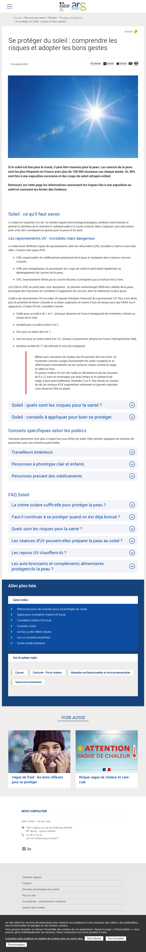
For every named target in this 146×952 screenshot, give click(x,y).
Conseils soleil (26, 626)
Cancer (19, 672)
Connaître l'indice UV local (34, 620)
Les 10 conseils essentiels (33, 637)
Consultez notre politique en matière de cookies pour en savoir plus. (44, 938)
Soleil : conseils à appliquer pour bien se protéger (62, 417)
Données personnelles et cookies (41, 889)
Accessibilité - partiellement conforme (44, 901)
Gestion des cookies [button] (33, 907)
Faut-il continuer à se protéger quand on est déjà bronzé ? (66, 517)
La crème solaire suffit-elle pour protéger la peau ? (59, 505)
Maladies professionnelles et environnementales (100, 672)
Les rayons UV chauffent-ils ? (39, 552)
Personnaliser (16, 944)
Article (129, 31)
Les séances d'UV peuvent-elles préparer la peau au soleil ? (67, 540)
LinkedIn (29, 849)
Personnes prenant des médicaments (47, 476)
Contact (26, 883)
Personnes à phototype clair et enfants (48, 464)
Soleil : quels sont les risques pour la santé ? (57, 405)
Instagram (24, 849)
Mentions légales (32, 877)
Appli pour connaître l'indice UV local (41, 614)
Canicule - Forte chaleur (47, 672)
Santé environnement (28, 682)
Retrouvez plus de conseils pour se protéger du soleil (52, 609)
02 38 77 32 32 (34, 834)
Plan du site (29, 895)
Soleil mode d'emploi (31, 643)
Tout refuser (94, 938)
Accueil (17, 17)
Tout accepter (116, 938)
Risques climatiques (71, 17)
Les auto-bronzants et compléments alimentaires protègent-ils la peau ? (58, 566)
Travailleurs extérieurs (32, 452)
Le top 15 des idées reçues (34, 631)
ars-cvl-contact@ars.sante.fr (42, 838)
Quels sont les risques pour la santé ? (47, 528)
